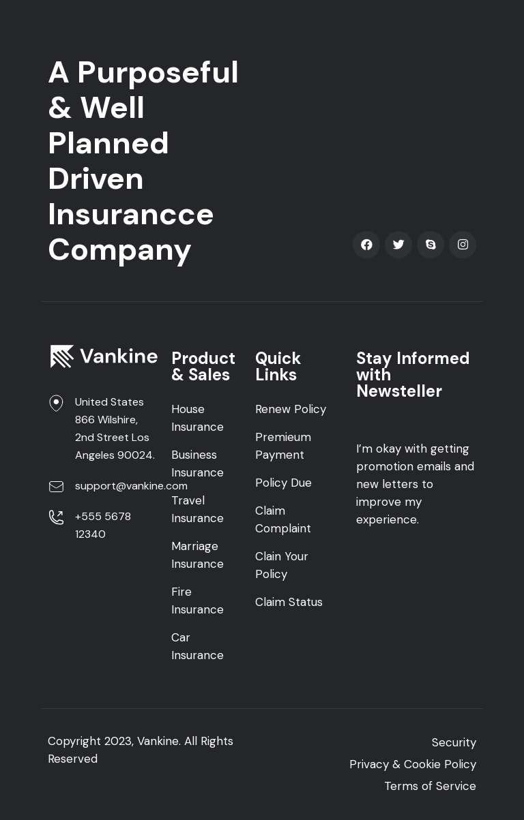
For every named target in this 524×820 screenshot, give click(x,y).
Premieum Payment (283, 445)
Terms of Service (430, 785)
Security (454, 742)
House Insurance (197, 417)
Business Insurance (197, 463)
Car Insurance (197, 646)
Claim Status (289, 601)
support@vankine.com (131, 486)
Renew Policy (290, 408)
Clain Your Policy (281, 565)
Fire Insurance (197, 600)
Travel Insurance (197, 509)
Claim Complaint (283, 519)
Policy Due (283, 482)
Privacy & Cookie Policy (412, 764)
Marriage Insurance (197, 554)
